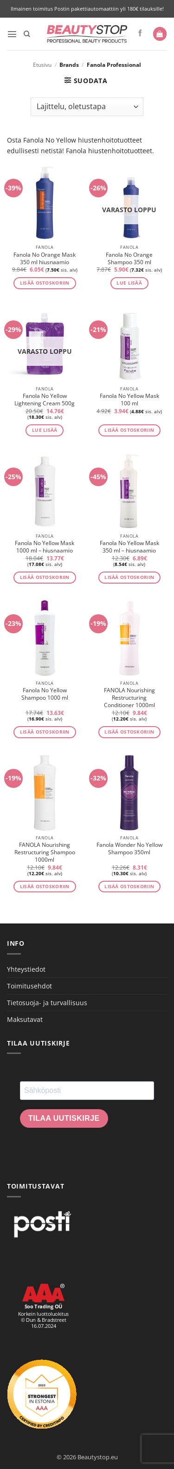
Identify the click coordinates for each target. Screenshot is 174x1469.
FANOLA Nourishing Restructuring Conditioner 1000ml (129, 698)
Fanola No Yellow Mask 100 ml (129, 399)
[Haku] (27, 34)
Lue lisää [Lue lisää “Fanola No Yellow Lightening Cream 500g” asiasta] (45, 430)
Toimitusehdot (29, 986)
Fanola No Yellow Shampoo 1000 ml (44, 694)
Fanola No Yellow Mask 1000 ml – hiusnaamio (44, 547)
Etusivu (42, 64)
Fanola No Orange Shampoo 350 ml (129, 258)
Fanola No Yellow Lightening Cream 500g (44, 399)
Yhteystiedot (26, 969)
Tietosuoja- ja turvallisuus (47, 1002)
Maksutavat (25, 1019)
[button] (12, 34)
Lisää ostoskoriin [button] (45, 283)
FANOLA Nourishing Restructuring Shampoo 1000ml (44, 852)
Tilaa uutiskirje (64, 1118)
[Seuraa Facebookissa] (140, 33)
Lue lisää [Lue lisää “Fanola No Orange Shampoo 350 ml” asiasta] (129, 283)
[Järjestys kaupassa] (87, 107)
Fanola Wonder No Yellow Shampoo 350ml (129, 848)
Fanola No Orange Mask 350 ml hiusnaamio (44, 258)
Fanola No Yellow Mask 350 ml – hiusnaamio (129, 547)
